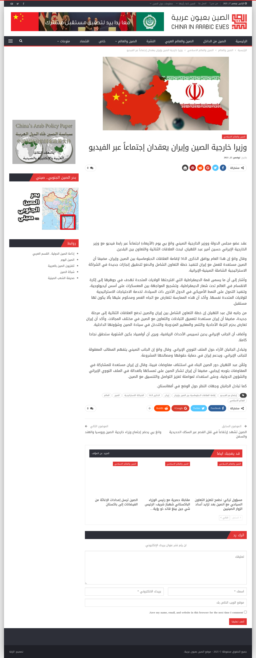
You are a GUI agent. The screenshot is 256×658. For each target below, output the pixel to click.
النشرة (150, 41)
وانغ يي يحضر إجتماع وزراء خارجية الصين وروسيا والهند (123, 432)
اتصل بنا (202, 3)
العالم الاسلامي (237, 400)
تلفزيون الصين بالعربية (61, 265)
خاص (102, 41)
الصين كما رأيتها (187, 3)
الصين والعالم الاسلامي (234, 137)
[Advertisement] (166, 204)
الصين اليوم (67, 259)
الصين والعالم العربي (179, 41)
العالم (107, 395)
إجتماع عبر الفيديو (228, 395)
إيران (167, 395)
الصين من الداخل (214, 41)
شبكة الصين (67, 272)
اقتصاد (84, 41)
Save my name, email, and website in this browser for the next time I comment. (196, 612)
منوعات (65, 41)
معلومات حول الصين (163, 3)
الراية (12, 651)
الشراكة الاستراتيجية (134, 395)
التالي (224, 517)
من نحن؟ (214, 3)
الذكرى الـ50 (154, 395)
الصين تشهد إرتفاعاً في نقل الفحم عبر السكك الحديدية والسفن (208, 434)
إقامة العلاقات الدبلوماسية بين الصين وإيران (194, 395)
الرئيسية (241, 41)
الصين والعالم (127, 41)
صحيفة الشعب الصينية (61, 278)
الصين (117, 395)
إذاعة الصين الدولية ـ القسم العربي (53, 253)
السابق (236, 517)
